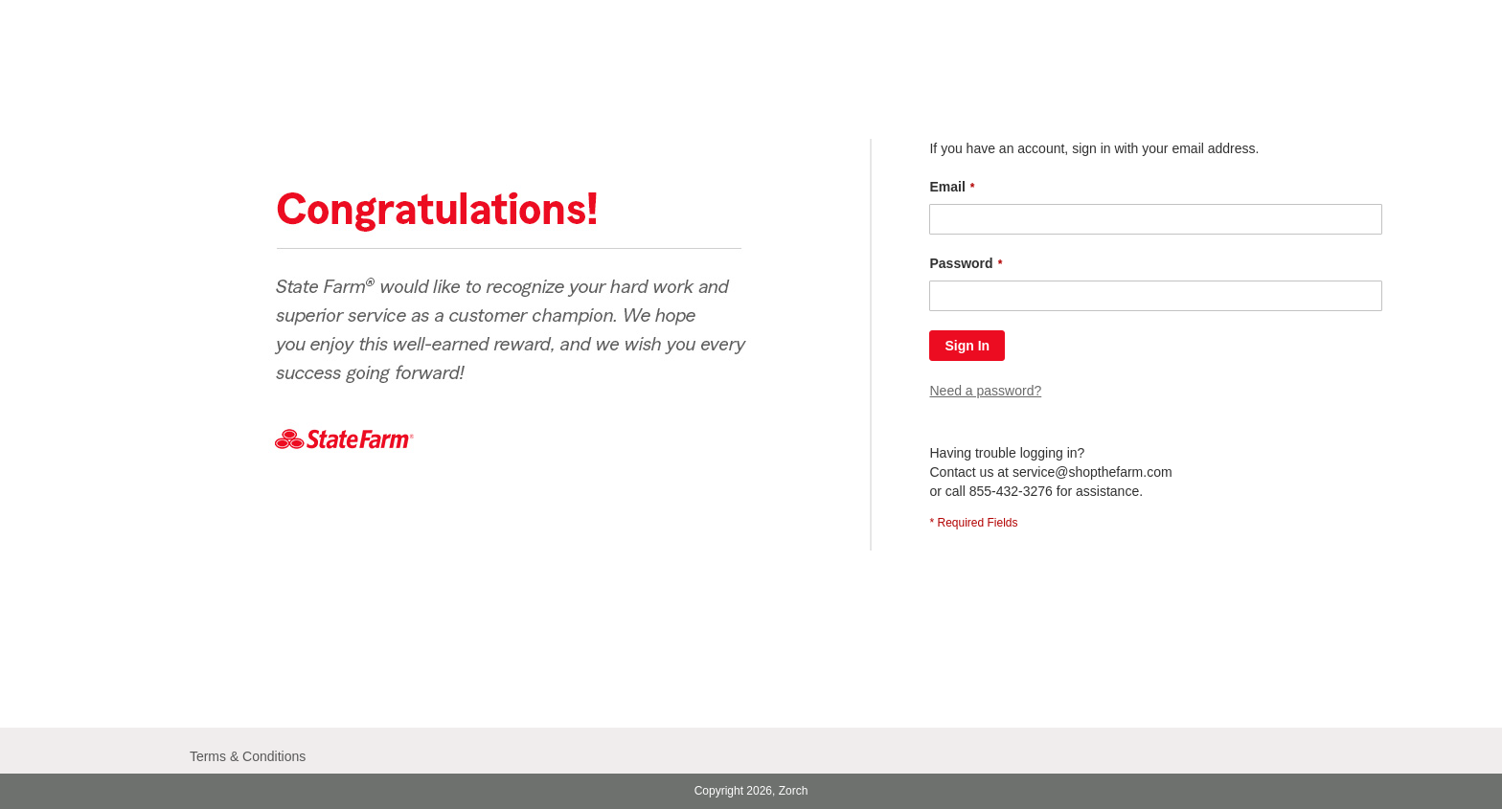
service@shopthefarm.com (1092, 472)
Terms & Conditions (248, 756)
